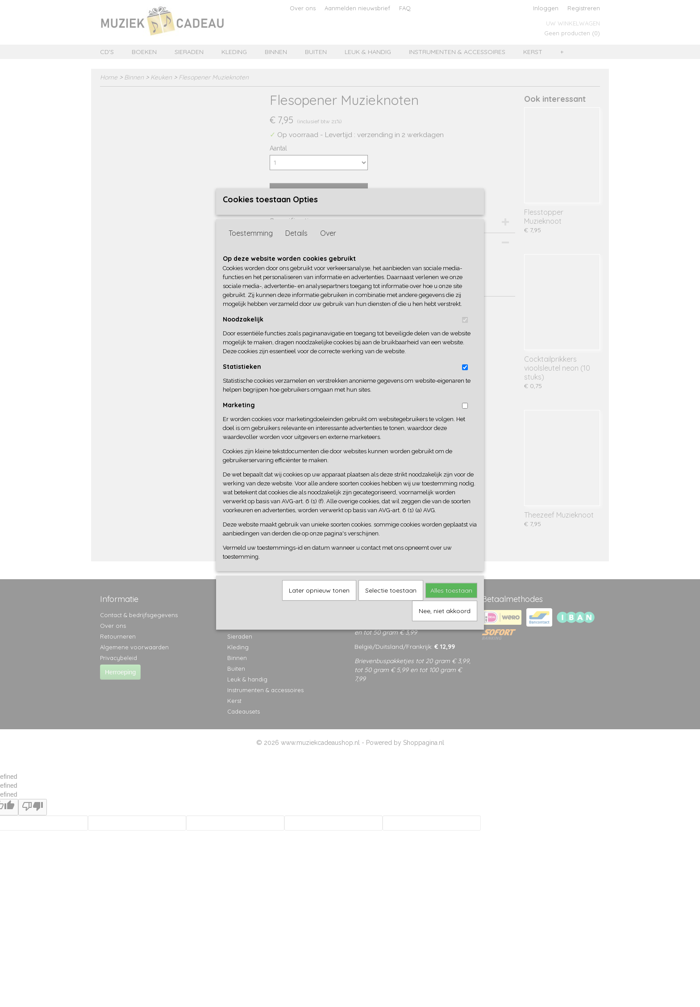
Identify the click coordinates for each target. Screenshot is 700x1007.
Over (328, 247)
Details (296, 247)
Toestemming (251, 247)
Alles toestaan (451, 605)
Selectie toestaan (391, 605)
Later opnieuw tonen (319, 605)
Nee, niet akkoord (445, 626)
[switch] (465, 335)
